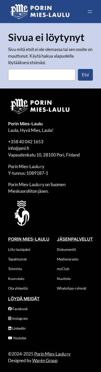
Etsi (85, 74)
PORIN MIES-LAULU (28, 239)
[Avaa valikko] (90, 12)
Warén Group (44, 360)
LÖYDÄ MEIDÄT (24, 298)
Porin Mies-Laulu (25, 123)
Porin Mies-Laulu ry (52, 354)
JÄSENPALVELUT (75, 239)
